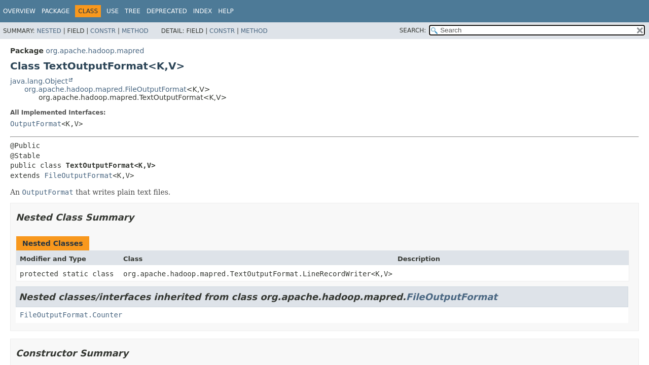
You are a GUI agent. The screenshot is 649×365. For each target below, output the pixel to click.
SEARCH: (413, 30)
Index (202, 11)
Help (226, 11)
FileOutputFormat (78, 175)
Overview (19, 11)
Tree (132, 11)
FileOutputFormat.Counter (71, 315)
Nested (49, 30)
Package (55, 11)
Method (135, 30)
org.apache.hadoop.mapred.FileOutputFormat (105, 89)
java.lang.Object (39, 81)
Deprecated (167, 11)
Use (112, 11)
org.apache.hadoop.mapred (95, 51)
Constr (103, 30)
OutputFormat (35, 124)
